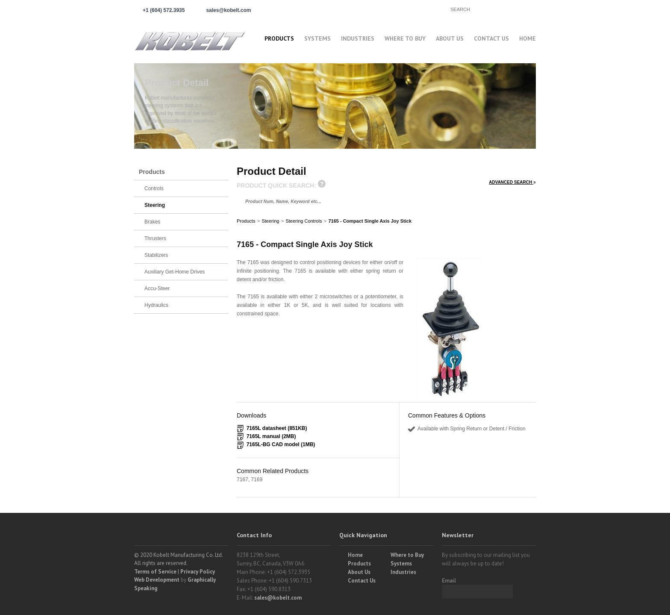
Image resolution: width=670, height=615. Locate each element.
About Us (450, 38)
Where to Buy (407, 555)
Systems (317, 38)
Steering (270, 221)
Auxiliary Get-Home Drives (174, 272)
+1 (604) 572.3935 (164, 10)
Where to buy (405, 38)
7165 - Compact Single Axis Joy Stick (369, 221)
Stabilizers (156, 255)
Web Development (156, 579)
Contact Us (491, 38)
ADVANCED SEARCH (512, 182)
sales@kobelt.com (278, 597)
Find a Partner (407, 9)
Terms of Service (155, 571)
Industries (357, 38)
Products (279, 38)
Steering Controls (303, 221)
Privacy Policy (197, 571)
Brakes (152, 222)
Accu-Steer (157, 288)
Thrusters (155, 238)
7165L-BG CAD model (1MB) (281, 444)
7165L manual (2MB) (271, 436)
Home (527, 38)
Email (449, 580)
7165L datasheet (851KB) (277, 428)
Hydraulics (156, 305)
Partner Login (339, 9)
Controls (154, 188)
